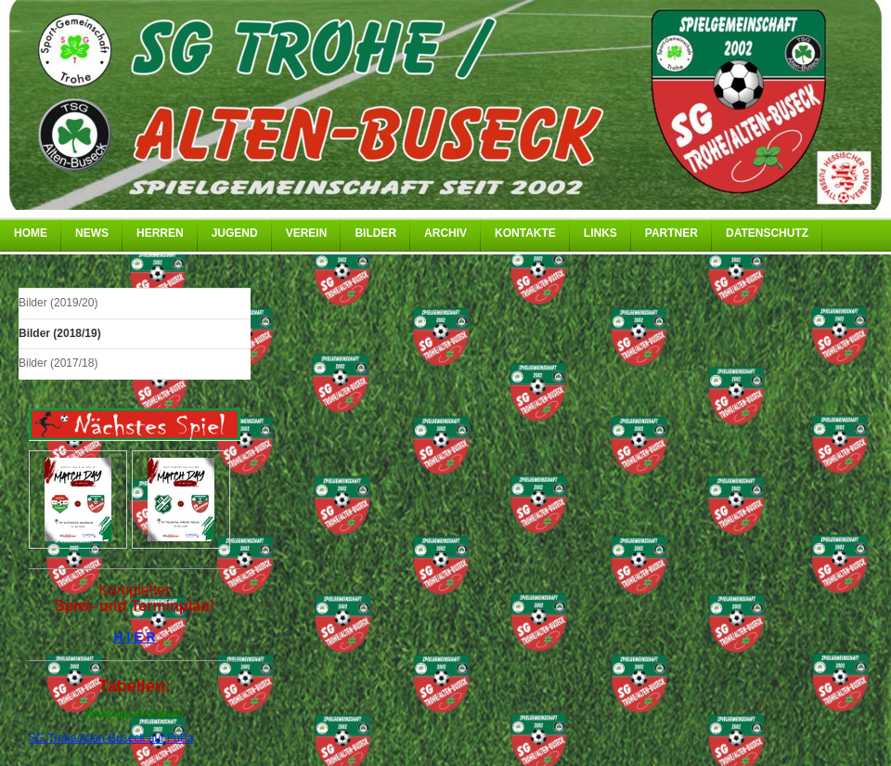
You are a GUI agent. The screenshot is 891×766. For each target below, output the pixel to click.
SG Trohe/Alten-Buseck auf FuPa (111, 738)
